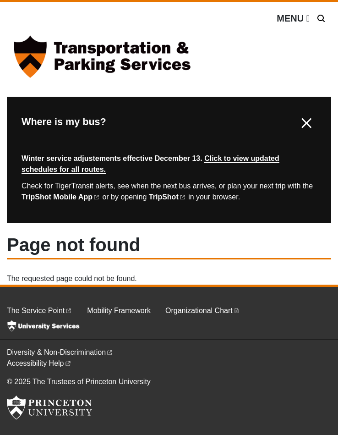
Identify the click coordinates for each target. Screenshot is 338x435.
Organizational (202, 310)
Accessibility (39, 363)
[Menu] (293, 18)
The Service (39, 310)
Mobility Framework (119, 310)
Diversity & (60, 352)
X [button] (306, 123)
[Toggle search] (321, 18)
